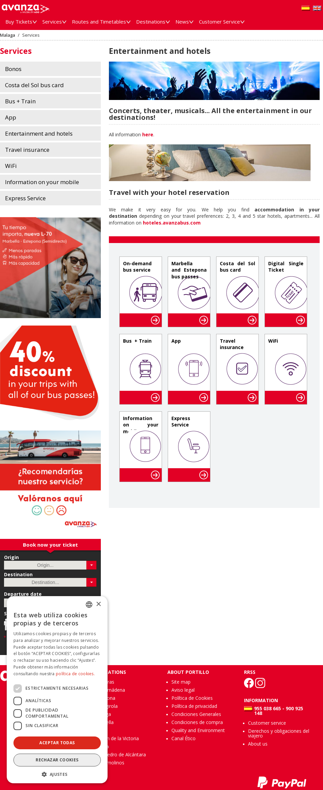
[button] (91, 565)
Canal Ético (183, 738)
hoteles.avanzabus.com (172, 222)
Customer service (267, 723)
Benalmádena (110, 690)
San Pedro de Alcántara (120, 754)
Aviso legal (183, 690)
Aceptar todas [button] (57, 743)
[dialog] (57, 689)
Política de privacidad (194, 706)
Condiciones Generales (196, 714)
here (147, 134)
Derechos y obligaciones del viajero (278, 733)
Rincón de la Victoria (117, 738)
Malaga (7, 35)
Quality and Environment (198, 730)
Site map (181, 682)
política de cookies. (75, 674)
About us (258, 744)
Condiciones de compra (197, 722)
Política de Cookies (192, 698)
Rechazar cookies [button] (57, 760)
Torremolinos (109, 762)
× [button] (98, 604)
